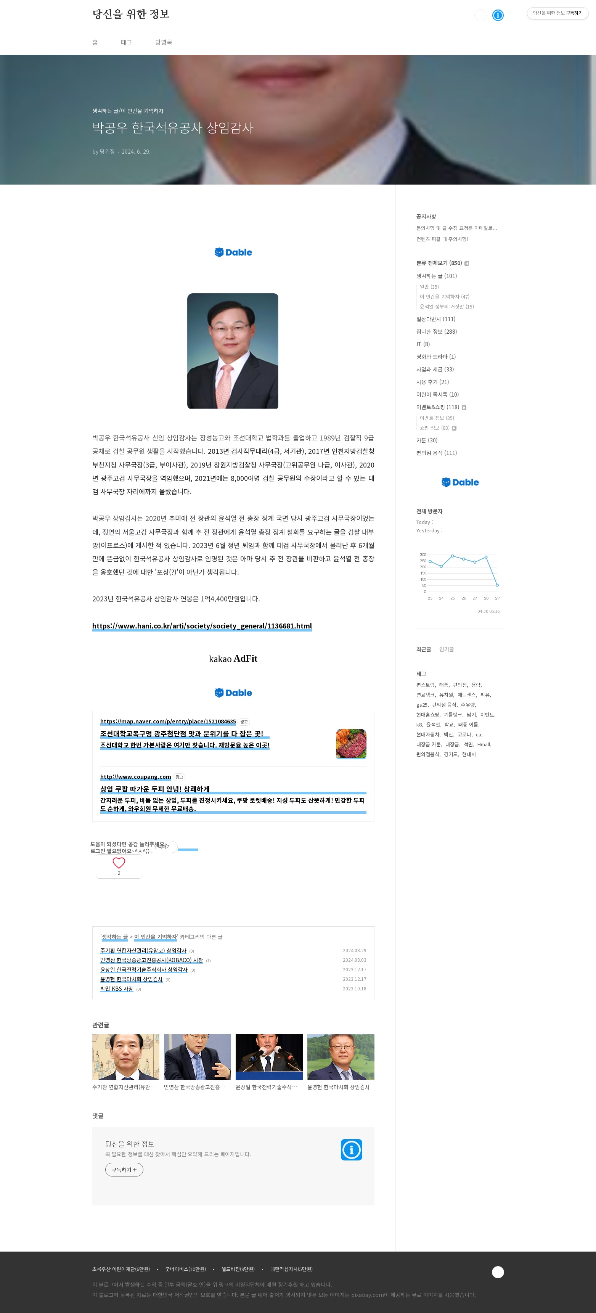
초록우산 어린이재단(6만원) (121, 1269)
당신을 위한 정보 (131, 15)
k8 (419, 724)
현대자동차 (427, 734)
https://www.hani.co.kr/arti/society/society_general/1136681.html (202, 625)
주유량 (468, 704)
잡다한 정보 (436, 331)
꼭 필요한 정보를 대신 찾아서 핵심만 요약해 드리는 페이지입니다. (178, 1154)
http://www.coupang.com (135, 776)
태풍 (443, 684)
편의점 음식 (436, 452)
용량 (475, 684)
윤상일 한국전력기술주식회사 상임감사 (144, 969)
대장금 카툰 (428, 744)
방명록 (163, 42)
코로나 (464, 734)
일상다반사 (436, 319)
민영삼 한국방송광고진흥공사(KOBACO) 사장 (151, 960)
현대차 (469, 754)
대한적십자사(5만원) (291, 1269)
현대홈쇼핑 (427, 714)
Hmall (483, 744)
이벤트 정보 (437, 417)
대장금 (452, 744)
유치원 (446, 694)
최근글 (423, 649)
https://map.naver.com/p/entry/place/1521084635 (168, 721)
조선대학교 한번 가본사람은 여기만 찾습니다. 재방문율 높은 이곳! (185, 744)
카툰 (427, 440)
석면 (468, 744)
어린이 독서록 (437, 394)
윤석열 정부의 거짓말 (447, 306)
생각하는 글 (115, 936)
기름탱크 (453, 714)
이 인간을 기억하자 (155, 936)
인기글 (446, 649)
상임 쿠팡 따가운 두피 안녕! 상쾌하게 (155, 789)
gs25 (421, 704)
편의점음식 (427, 754)
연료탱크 (425, 694)
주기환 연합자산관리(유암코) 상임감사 (143, 950)
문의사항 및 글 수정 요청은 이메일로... (456, 227)
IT (423, 344)
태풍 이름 (468, 724)
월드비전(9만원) (238, 1269)
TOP (498, 1272)
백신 (448, 734)
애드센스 (467, 694)
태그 (126, 42)
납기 (471, 714)
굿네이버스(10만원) (185, 1269)
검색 (480, 15)
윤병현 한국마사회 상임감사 (131, 979)
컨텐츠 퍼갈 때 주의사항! (442, 239)
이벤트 (487, 714)
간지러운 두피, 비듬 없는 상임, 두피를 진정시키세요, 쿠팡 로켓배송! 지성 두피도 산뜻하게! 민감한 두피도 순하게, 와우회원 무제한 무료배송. (232, 804)
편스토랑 (425, 684)
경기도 (451, 754)
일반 (429, 286)
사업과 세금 (435, 369)
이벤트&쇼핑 (441, 407)
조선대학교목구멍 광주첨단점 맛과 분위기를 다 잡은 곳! (181, 733)
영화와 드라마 (436, 356)
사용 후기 (432, 382)
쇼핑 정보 (438, 427)
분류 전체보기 (442, 263)
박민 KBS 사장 (116, 988)
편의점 (460, 684)
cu (478, 734)
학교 (449, 724)
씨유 (485, 694)
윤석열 (433, 724)
